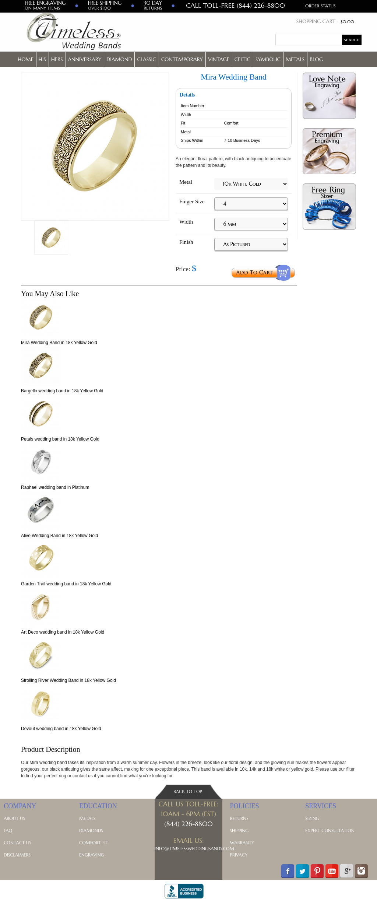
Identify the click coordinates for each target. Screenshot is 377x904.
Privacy (239, 855)
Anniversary (85, 59)
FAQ (8, 830)
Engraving (91, 855)
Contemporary (182, 59)
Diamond (119, 59)
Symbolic (268, 59)
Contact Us (17, 842)
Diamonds (91, 830)
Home (26, 59)
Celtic (242, 59)
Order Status (320, 5)
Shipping (239, 830)
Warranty (242, 842)
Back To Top (187, 791)
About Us (14, 818)
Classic (146, 59)
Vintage (218, 59)
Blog (316, 59)
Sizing (312, 818)
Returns (239, 818)
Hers (57, 59)
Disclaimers (17, 855)
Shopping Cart (315, 21)
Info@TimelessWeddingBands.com (194, 848)
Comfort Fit (93, 842)
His (42, 59)
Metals (295, 59)
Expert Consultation (329, 830)
